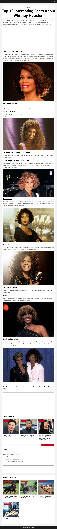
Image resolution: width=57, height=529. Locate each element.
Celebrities (28, 7)
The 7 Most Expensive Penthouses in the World (13, 459)
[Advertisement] (28, 40)
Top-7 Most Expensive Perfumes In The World (13, 461)
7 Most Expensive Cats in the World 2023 (12, 454)
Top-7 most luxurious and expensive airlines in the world (15, 456)
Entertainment (7, 481)
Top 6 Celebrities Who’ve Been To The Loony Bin (41, 385)
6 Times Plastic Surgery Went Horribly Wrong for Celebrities (16, 386)
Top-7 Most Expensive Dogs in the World (12, 451)
